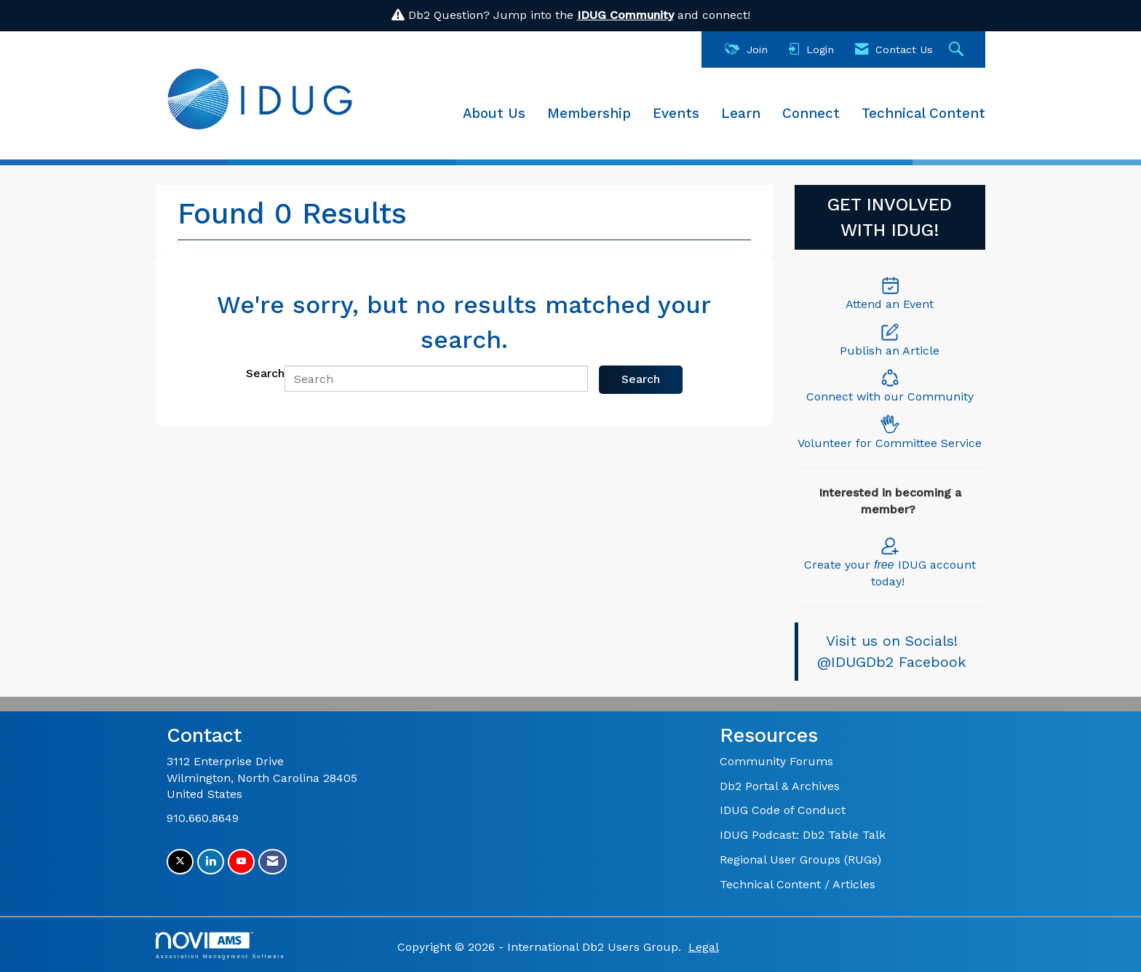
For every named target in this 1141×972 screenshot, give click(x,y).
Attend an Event (890, 304)
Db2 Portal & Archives (780, 786)
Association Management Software (220, 945)
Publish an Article (889, 350)
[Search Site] (958, 50)
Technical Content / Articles (797, 884)
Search (265, 373)
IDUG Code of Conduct (783, 810)
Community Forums (776, 761)
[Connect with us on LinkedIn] (210, 861)
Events (676, 114)
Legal (703, 947)
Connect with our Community (890, 396)
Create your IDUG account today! (890, 561)
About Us (494, 114)
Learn (740, 114)
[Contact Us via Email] (272, 861)
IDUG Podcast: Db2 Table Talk (803, 835)
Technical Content (923, 114)
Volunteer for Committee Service (890, 443)
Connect (811, 114)
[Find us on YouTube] (241, 861)
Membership (589, 114)
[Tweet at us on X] (180, 861)
